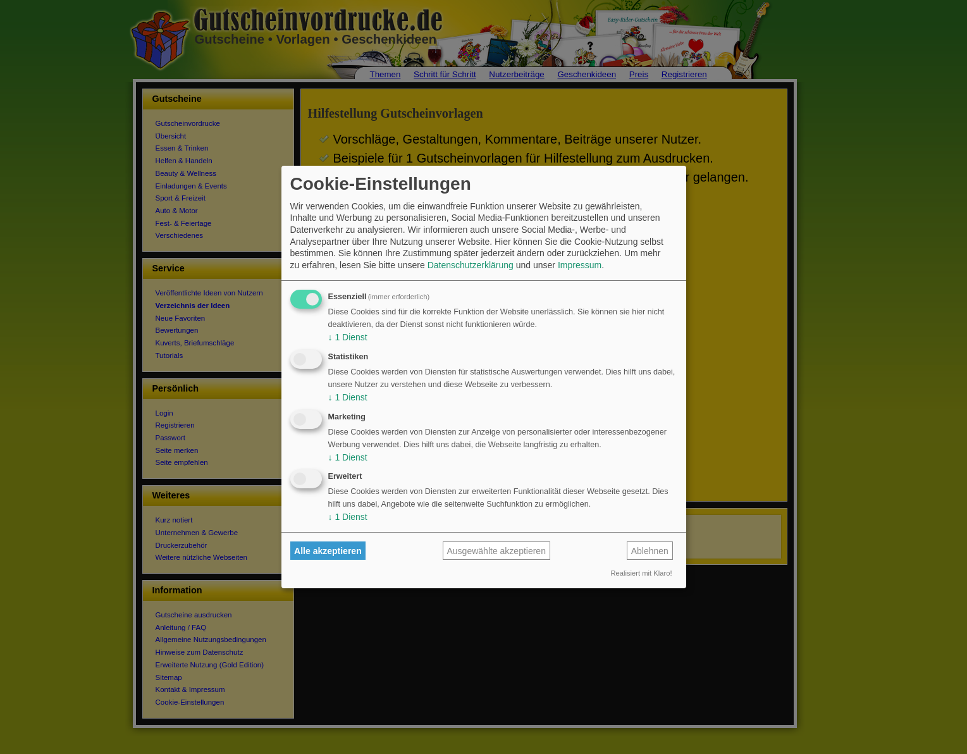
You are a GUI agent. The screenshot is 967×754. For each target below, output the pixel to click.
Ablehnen (649, 551)
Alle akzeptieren (328, 551)
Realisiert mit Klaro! (641, 573)
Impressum (579, 265)
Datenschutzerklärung (471, 265)
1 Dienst (347, 337)
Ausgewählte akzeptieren (496, 551)
